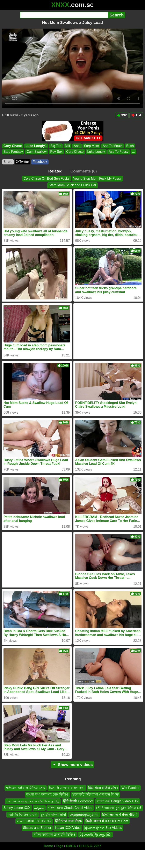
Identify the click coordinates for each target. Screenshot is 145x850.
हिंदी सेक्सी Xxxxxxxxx (78, 801)
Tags (59, 846)
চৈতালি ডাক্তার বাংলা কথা (67, 788)
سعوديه (39, 808)
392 (122, 115)
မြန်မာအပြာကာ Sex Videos (103, 827)
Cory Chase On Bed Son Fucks (46, 178)
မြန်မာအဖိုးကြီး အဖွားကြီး (95, 834)
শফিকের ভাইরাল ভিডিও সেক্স (25, 788)
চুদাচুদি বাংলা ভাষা (53, 814)
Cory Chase (12, 146)
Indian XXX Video (68, 827)
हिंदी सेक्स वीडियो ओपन (103, 788)
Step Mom (91, 146)
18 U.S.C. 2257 (90, 846)
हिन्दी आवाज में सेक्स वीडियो (119, 814)
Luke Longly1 (36, 146)
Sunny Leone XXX (16, 808)
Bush (130, 146)
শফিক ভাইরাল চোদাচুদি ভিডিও (54, 834)
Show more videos (72, 764)
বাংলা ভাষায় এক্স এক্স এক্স (34, 821)
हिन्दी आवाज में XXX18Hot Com (106, 821)
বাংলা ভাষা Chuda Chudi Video (70, 808)
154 (136, 115)
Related (55, 171)
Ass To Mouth (113, 146)
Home (48, 846)
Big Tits (55, 146)
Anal (77, 146)
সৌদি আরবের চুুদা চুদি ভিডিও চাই (119, 808)
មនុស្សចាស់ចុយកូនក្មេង (84, 814)
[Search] (64, 15)
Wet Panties (130, 788)
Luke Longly (96, 151)
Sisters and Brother (37, 827)
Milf (67, 146)
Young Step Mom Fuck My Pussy (97, 178)
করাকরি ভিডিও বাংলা (22, 814)
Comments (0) (83, 171)
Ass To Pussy (119, 151)
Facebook (40, 161)
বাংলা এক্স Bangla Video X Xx (118, 801)
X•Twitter (22, 161)
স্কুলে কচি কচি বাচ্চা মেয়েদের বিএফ (95, 794)
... (133, 151)
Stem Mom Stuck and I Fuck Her (72, 185)
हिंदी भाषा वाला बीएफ (68, 821)
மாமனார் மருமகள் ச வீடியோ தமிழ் (32, 801)
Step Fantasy (13, 151)
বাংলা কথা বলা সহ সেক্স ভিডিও (47, 794)
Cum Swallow (36, 151)
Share (7, 161)
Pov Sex (56, 151)
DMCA (71, 846)
